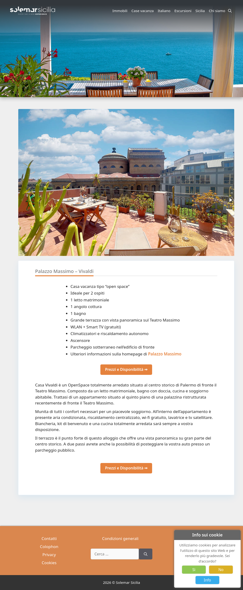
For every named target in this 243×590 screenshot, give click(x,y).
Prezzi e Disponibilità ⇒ (126, 369)
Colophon (49, 546)
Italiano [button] (165, 10)
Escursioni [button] (183, 10)
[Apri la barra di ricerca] (230, 11)
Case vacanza (142, 10)
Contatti (49, 538)
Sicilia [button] (201, 10)
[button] (230, 200)
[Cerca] (145, 554)
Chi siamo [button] (218, 10)
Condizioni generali (120, 538)
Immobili (119, 10)
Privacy (49, 554)
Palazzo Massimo (165, 354)
